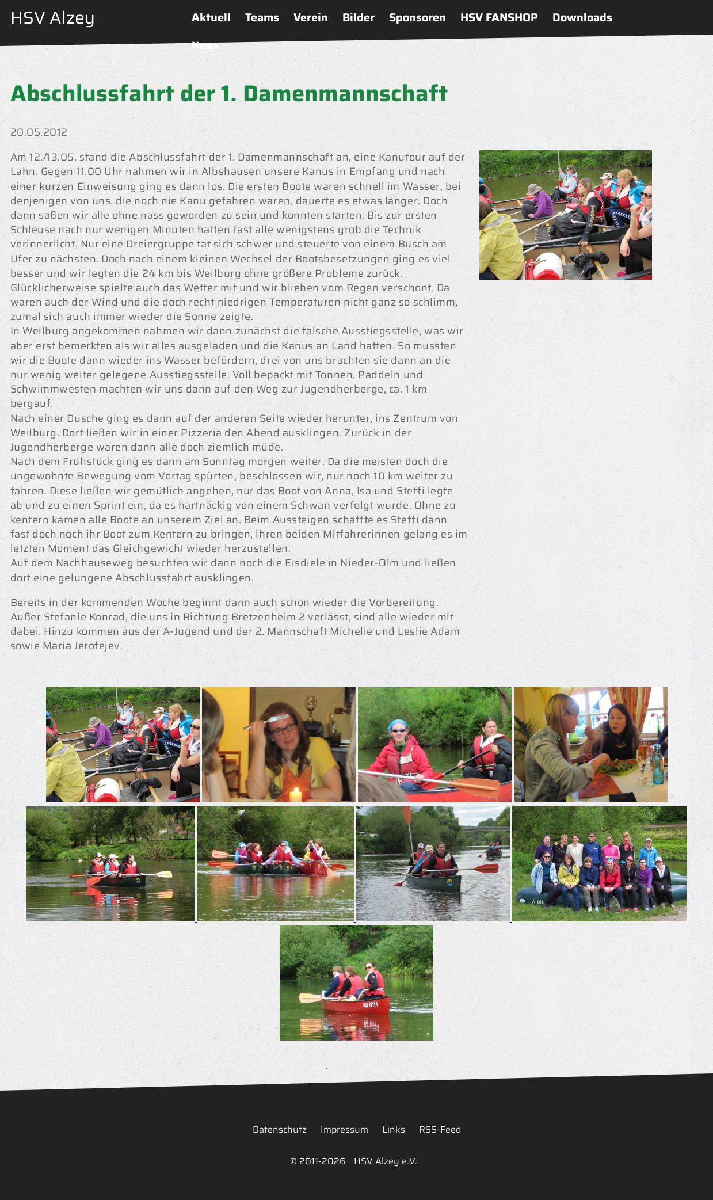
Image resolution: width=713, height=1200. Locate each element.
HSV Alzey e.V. (385, 1161)
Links (393, 1129)
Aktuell (211, 17)
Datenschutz (280, 1129)
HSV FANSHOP (499, 17)
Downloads (582, 17)
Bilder (358, 17)
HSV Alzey (52, 17)
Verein (310, 17)
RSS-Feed (440, 1129)
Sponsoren (417, 17)
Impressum (344, 1129)
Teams (262, 17)
